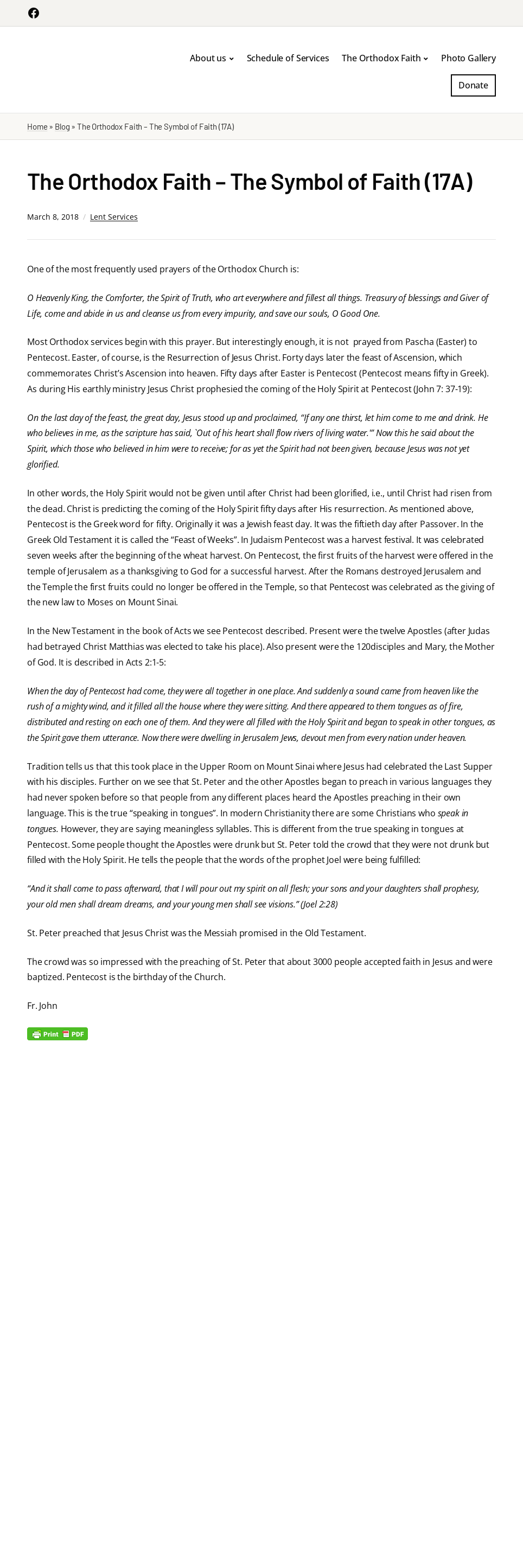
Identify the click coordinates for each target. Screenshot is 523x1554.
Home (37, 126)
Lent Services (114, 217)
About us (208, 58)
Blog (62, 126)
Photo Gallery (468, 58)
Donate (473, 85)
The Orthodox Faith (381, 58)
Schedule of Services (288, 58)
